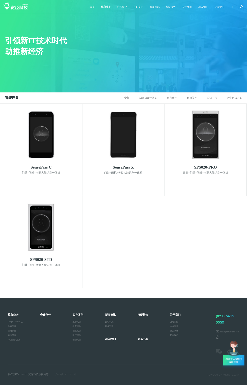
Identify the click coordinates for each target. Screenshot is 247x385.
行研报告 (171, 7)
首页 (92, 7)
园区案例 (77, 331)
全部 (126, 97)
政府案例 (77, 321)
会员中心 (219, 7)
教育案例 (77, 326)
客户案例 (138, 7)
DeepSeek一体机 (148, 97)
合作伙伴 (122, 7)
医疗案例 (77, 335)
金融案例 (77, 339)
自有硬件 (172, 97)
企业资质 (174, 326)
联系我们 (174, 335)
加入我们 (203, 7)
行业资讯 (109, 326)
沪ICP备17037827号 (65, 374)
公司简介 (174, 321)
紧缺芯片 (212, 97)
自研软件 (192, 97)
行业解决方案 (234, 97)
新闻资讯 (155, 7)
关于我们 (187, 7)
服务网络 (174, 331)
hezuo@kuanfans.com (229, 331)
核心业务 (106, 7)
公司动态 (109, 321)
